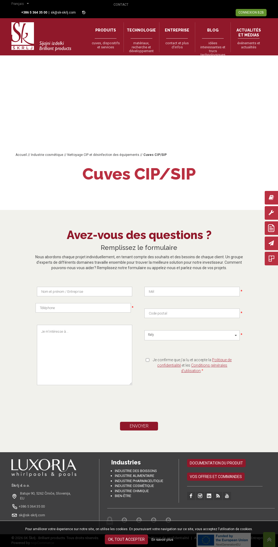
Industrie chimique (132, 491)
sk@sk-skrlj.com (63, 12)
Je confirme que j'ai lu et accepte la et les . (192, 365)
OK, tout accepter (126, 539)
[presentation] (88, 405)
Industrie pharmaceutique (139, 481)
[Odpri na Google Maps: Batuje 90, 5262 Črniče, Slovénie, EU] (43, 496)
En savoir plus (162, 539)
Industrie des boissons (136, 471)
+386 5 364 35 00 (32, 506)
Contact (120, 5)
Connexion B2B (251, 12)
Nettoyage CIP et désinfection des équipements (103, 155)
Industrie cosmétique (47, 155)
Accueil (21, 155)
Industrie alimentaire (134, 476)
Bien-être (123, 496)
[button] (21, 4)
